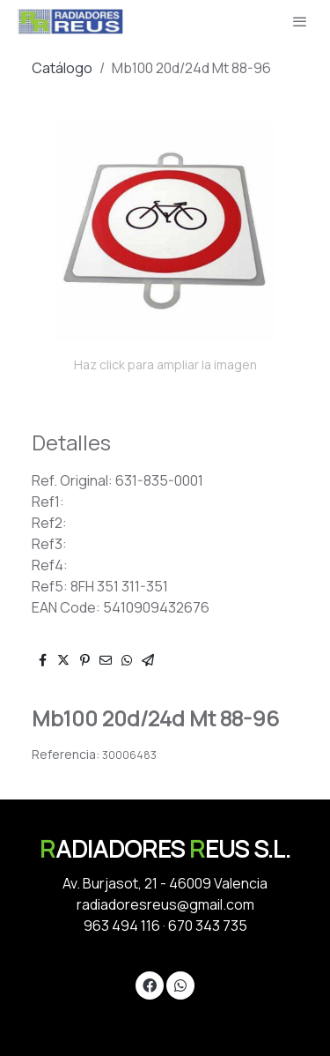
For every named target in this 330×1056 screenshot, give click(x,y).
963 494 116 (122, 925)
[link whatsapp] (180, 985)
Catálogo (62, 68)
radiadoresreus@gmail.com (165, 904)
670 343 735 (207, 925)
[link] (70, 21)
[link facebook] (150, 985)
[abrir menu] (300, 21)
